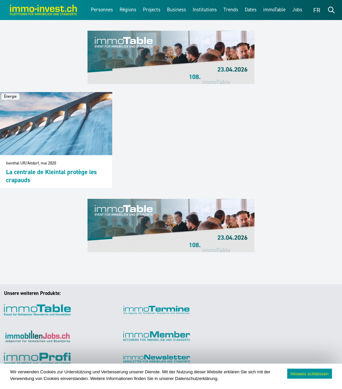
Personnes (102, 9)
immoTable (274, 9)
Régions (128, 9)
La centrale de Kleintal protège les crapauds (51, 176)
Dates (250, 9)
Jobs (297, 9)
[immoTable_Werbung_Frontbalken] (171, 57)
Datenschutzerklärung (196, 378)
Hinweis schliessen (310, 373)
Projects (151, 9)
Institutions (205, 9)
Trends (230, 9)
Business (176, 9)
